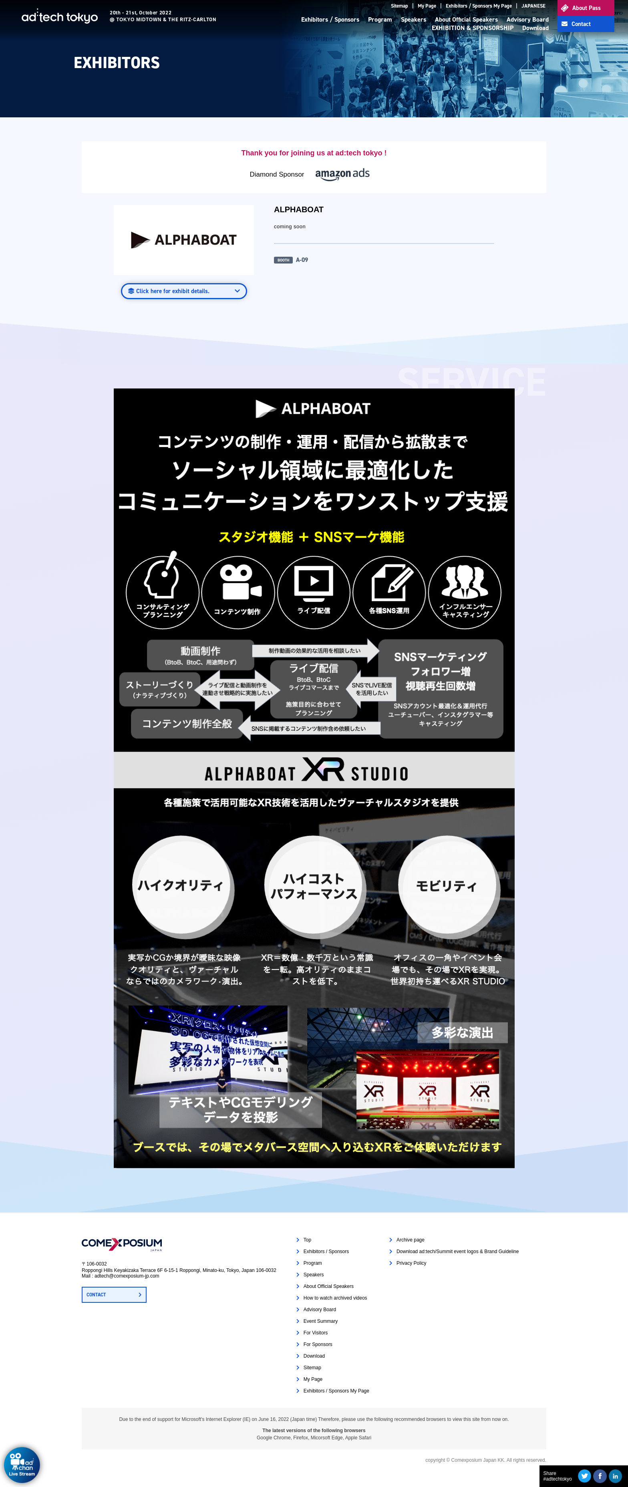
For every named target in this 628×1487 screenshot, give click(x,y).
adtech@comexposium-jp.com (127, 1276)
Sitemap (399, 5)
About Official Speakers (466, 19)
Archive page (411, 1240)
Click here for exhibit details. (172, 291)
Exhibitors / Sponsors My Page (479, 5)
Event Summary (321, 1321)
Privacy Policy (412, 1263)
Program (380, 19)
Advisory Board (528, 19)
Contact (581, 24)
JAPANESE (533, 5)
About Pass (586, 8)
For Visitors (316, 1333)
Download (535, 28)
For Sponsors (318, 1344)
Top (307, 1240)
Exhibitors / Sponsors (330, 19)
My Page (427, 5)
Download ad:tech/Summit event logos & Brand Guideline (458, 1251)
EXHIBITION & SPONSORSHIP (472, 28)
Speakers (413, 19)
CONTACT (96, 1295)
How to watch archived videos (335, 1298)
